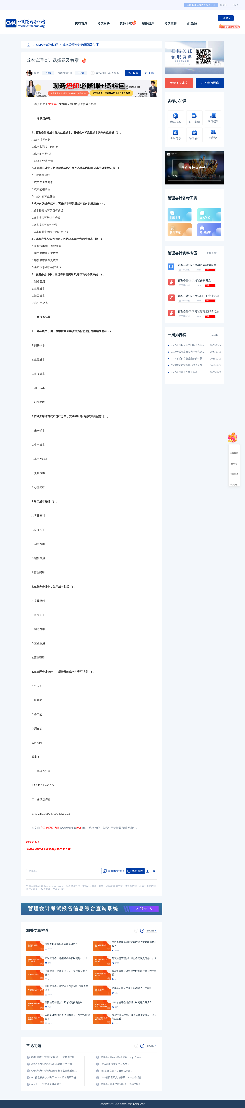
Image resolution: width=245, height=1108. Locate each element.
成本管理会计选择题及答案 (79, 44)
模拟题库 (148, 23)
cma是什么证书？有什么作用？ (117, 1070)
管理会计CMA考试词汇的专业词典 (198, 295)
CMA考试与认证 (45, 44)
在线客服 (234, 450)
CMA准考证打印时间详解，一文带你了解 (53, 1057)
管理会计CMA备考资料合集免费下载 (48, 849)
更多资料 (211, 253)
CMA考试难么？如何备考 (184, 372)
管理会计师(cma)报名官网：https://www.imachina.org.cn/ (123, 1057)
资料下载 (126, 23)
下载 (207, 270)
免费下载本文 (179, 83)
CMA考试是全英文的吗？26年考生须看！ (188, 345)
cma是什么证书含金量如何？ (46, 1084)
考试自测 (170, 23)
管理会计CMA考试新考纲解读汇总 (198, 311)
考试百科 (103, 23)
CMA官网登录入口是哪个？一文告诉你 (121, 1077)
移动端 (234, 461)
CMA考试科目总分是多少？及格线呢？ (188, 358)
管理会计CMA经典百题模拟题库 (197, 265)
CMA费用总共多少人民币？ (115, 1064)
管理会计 (193, 23)
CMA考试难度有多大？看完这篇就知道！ (188, 352)
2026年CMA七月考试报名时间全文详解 (51, 1064)
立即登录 (225, 18)
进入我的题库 (210, 83)
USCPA (224, 5)
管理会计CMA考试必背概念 (194, 280)
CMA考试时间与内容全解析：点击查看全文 (54, 1070)
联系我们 (234, 482)
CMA (235, 5)
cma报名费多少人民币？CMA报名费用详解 (53, 1077)
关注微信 (234, 471)
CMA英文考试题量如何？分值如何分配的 (188, 365)
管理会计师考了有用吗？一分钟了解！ (121, 1084)
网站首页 (81, 23)
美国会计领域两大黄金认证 (201, 5)
